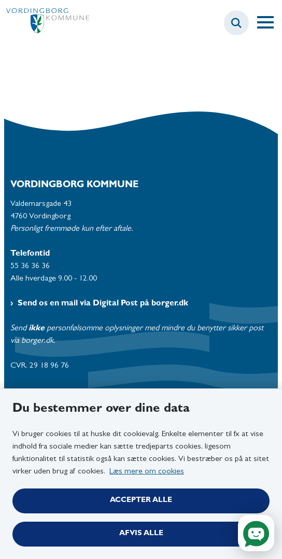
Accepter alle (141, 501)
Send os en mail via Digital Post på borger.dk (103, 304)
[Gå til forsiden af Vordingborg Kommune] (44, 23)
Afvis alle (141, 534)
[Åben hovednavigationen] (269, 23)
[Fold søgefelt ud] (236, 22)
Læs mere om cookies (146, 472)
